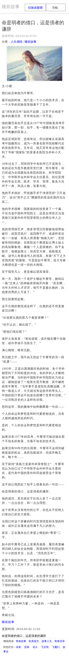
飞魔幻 (56, 647)
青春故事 (21, 641)
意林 (26, 647)
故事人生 (47, 641)
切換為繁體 (35, 7)
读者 (18, 647)
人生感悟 (16, 41)
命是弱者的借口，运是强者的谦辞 (24, 635)
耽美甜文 (34, 641)
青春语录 (59, 641)
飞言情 (45, 647)
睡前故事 (30, 41)
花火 (35, 647)
